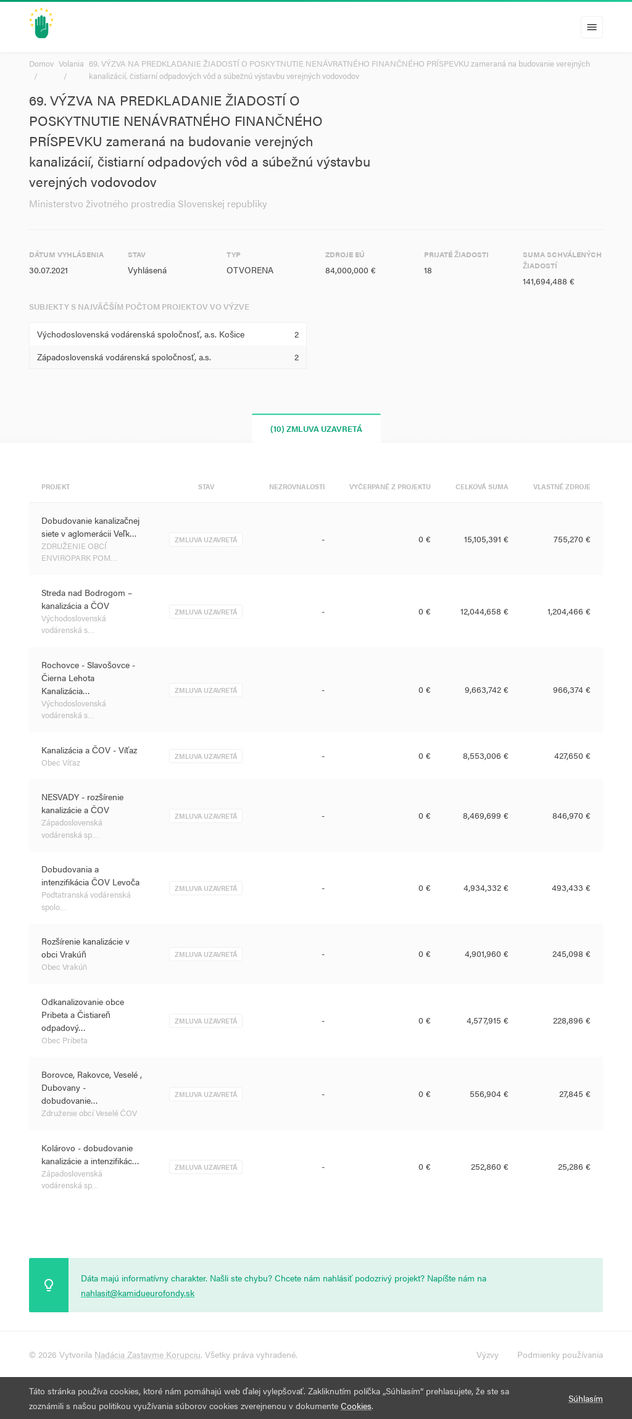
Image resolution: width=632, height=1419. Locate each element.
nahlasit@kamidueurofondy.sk (137, 1292)
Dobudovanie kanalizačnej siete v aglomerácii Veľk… (90, 526)
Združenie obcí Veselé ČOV (89, 1113)
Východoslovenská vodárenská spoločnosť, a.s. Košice (140, 334)
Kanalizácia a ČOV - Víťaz (89, 749)
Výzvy (487, 1354)
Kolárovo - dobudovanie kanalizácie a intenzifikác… (90, 1154)
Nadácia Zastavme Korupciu (147, 1354)
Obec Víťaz (60, 762)
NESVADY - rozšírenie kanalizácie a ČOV (82, 803)
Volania (71, 63)
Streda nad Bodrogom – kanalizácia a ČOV (86, 598)
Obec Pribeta (64, 1040)
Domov (41, 63)
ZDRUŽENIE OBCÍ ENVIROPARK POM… (79, 552)
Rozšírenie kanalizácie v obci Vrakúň (85, 947)
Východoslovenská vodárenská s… (73, 624)
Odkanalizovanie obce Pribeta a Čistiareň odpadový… (82, 1014)
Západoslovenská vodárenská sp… (71, 828)
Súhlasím (585, 1398)
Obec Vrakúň (64, 966)
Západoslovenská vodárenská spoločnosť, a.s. (124, 356)
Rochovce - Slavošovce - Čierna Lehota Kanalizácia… (88, 677)
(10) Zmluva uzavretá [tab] (316, 428)
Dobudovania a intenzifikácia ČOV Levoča (90, 875)
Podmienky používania (560, 1354)
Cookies (356, 1405)
